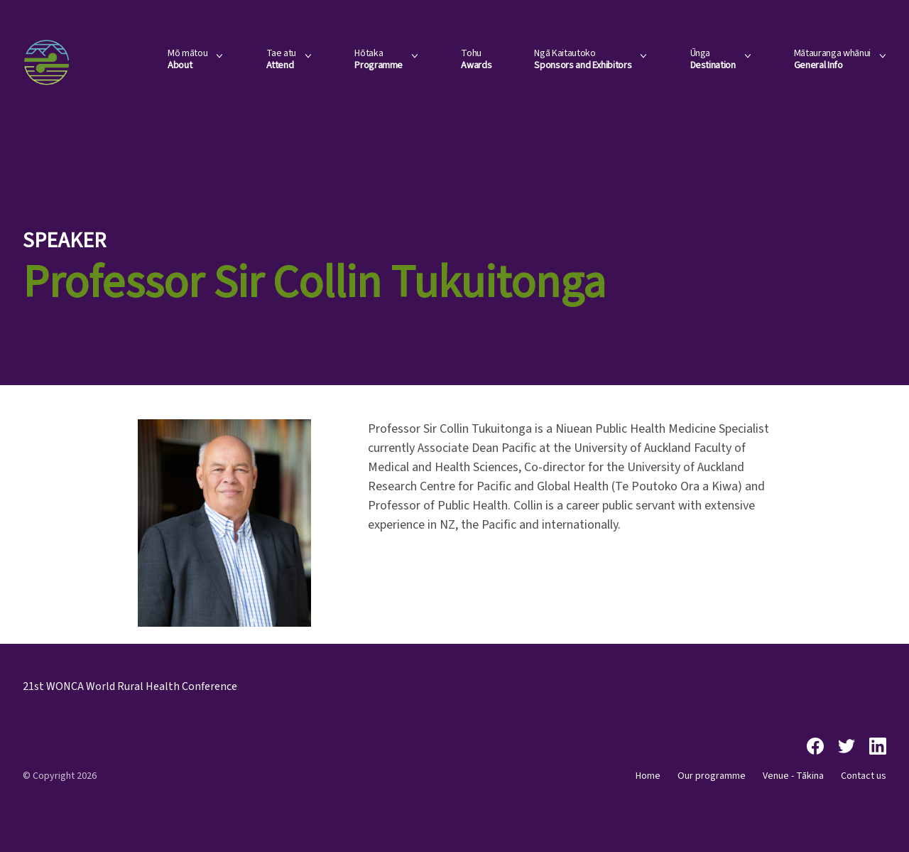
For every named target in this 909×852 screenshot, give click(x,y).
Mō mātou (187, 60)
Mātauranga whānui (832, 60)
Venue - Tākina (793, 776)
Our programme (711, 776)
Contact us (863, 776)
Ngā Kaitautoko (582, 60)
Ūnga (713, 60)
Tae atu (281, 60)
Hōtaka (378, 60)
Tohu (476, 60)
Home (648, 776)
